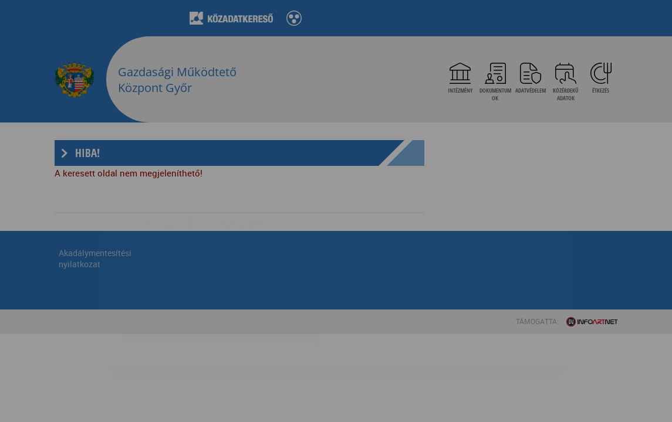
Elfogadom (168, 261)
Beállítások (266, 261)
